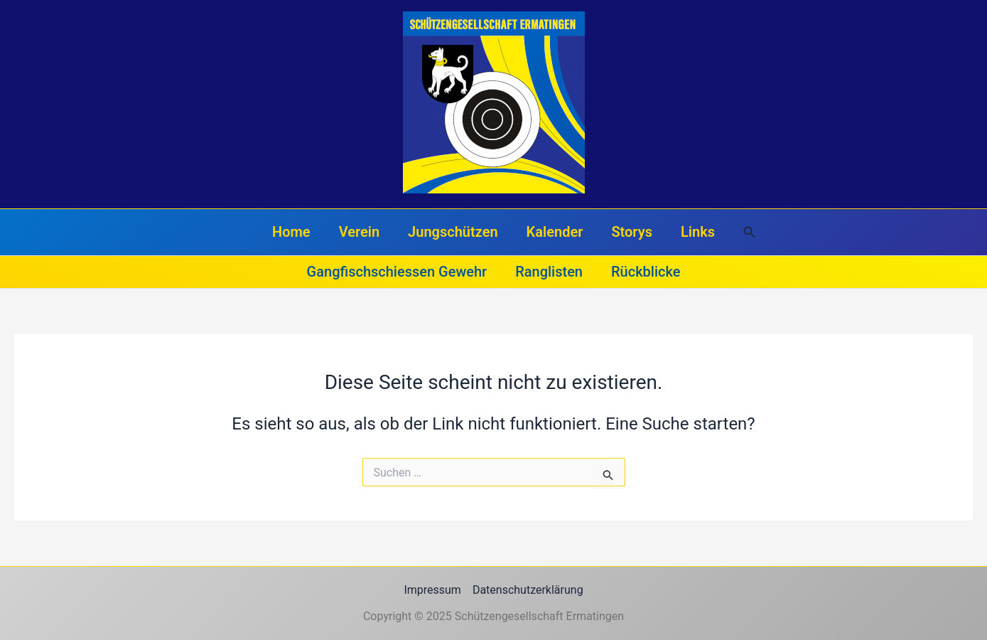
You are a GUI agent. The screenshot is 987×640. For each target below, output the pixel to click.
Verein (359, 231)
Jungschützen (453, 231)
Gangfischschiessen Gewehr (397, 271)
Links (698, 231)
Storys (631, 231)
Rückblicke (645, 271)
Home (291, 231)
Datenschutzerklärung (528, 590)
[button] (749, 232)
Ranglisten (549, 271)
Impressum (432, 590)
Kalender (555, 231)
